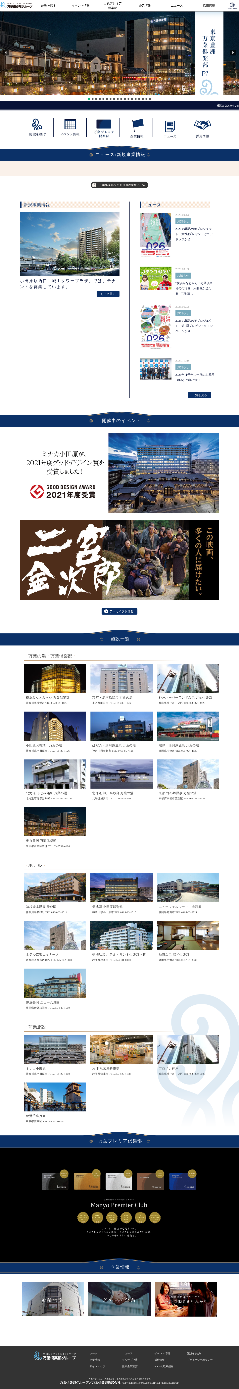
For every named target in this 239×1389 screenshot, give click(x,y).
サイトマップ (97, 1366)
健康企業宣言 (130, 1366)
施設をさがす (194, 1353)
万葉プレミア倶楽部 (113, 6)
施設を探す (48, 5)
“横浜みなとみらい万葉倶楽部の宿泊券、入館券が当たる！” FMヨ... (194, 288)
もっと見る (108, 294)
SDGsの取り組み (163, 1366)
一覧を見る (199, 395)
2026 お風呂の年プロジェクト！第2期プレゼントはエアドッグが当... (194, 234)
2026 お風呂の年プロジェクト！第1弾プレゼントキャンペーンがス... (194, 326)
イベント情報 (81, 5)
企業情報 (145, 5)
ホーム (93, 1353)
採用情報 (209, 5)
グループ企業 (130, 1359)
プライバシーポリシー (200, 1359)
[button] (6, 53)
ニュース (177, 5)
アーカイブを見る (118, 611)
